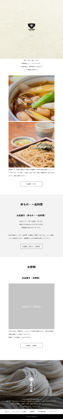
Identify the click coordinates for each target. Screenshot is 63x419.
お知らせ (7, 411)
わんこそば (16, 411)
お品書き (24, 411)
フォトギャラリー (53, 411)
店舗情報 (32, 411)
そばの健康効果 (42, 411)
